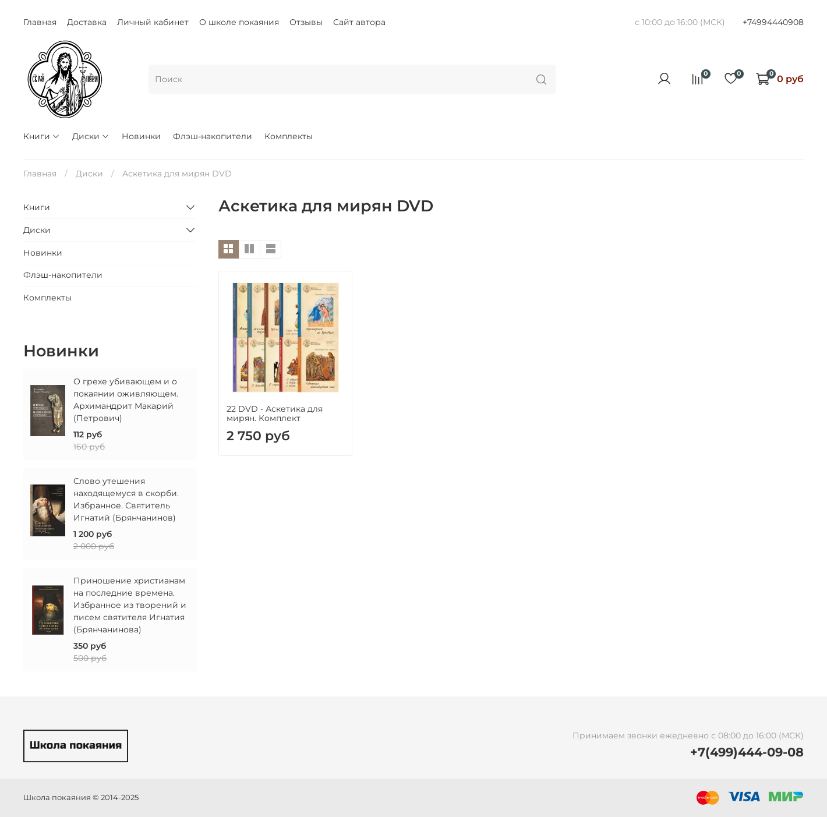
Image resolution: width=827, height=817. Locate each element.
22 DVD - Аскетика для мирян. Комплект (275, 413)
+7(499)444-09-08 (747, 752)
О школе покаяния (239, 22)
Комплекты (288, 136)
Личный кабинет (153, 22)
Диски (90, 136)
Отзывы (306, 22)
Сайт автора (359, 22)
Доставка (87, 22)
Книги (41, 136)
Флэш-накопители (212, 136)
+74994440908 (773, 22)
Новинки (141, 136)
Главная (39, 22)
